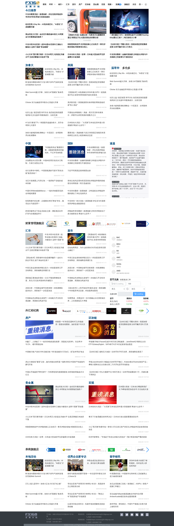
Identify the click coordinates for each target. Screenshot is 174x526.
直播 (119, 4)
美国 (70, 65)
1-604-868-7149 (96, 522)
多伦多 (126, 68)
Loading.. (139, 294)
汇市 (67, 4)
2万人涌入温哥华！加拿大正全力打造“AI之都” (43, 484)
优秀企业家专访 (77, 456)
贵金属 (96, 4)
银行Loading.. (117, 283)
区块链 (87, 4)
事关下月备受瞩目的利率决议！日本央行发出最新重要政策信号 (113, 417)
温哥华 (115, 68)
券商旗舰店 (32, 449)
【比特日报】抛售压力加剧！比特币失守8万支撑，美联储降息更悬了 (116, 352)
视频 (109, 4)
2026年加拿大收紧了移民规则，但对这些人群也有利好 (138, 463)
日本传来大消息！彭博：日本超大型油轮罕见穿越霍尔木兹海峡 (50, 437)
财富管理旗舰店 (34, 223)
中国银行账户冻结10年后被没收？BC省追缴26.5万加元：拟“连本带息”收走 (54, 352)
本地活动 (30, 456)
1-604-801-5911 (57, 522)
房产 (80, 4)
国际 (70, 143)
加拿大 (29, 65)
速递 (112, 143)
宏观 (103, 4)
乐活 (134, 4)
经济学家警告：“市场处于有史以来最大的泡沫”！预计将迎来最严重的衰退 (118, 437)
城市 (60, 4)
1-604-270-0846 (57, 519)
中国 (28, 143)
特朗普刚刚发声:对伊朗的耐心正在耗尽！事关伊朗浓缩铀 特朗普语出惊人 (54, 427)
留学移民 (115, 456)
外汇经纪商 (32, 310)
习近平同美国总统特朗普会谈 (79, 171)
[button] (80, 225)
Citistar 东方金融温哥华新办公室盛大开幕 (41, 102)
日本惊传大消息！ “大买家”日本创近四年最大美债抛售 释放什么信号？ (116, 407)
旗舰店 (127, 4)
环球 (51, 4)
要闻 (44, 4)
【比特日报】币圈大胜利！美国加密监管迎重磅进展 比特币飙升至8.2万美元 (133, 324)
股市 (74, 4)
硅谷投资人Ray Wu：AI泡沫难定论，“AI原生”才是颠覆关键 (54, 71)
